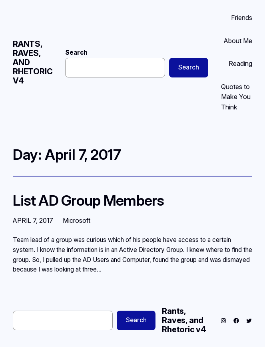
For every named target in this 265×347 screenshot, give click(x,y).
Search (76, 52)
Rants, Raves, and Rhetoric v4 (184, 320)
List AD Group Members (88, 200)
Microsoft (76, 220)
